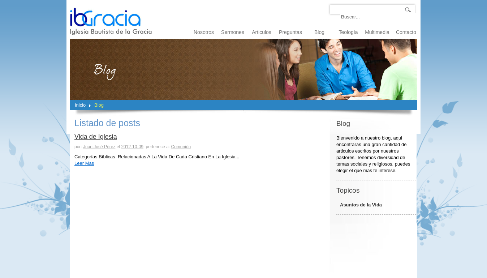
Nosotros (204, 32)
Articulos (261, 32)
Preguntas (290, 32)
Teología (348, 32)
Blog (319, 32)
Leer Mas (84, 163)
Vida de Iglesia (95, 136)
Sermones (232, 32)
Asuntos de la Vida (361, 205)
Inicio (80, 105)
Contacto (406, 32)
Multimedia (377, 32)
